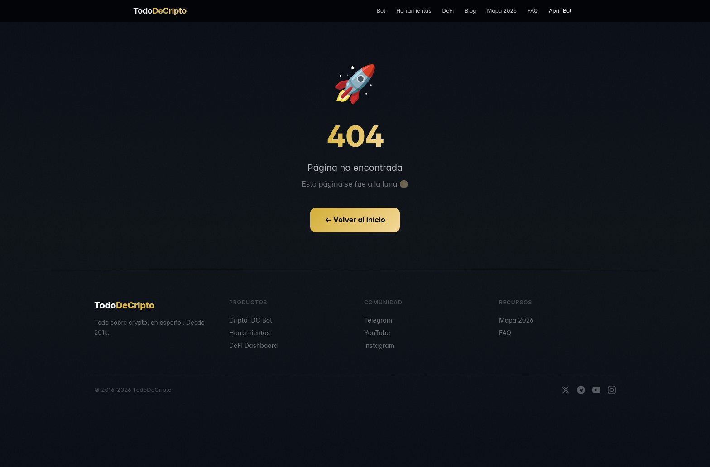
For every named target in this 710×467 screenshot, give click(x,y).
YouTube (377, 333)
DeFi (448, 10)
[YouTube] (596, 390)
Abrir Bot (560, 10)
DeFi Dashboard (253, 345)
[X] (565, 390)
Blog (470, 10)
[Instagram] (612, 390)
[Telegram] (581, 390)
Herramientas (413, 10)
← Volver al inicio (355, 219)
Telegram (378, 320)
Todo (160, 10)
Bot (381, 10)
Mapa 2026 (501, 10)
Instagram (379, 345)
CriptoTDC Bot (250, 320)
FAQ (533, 10)
